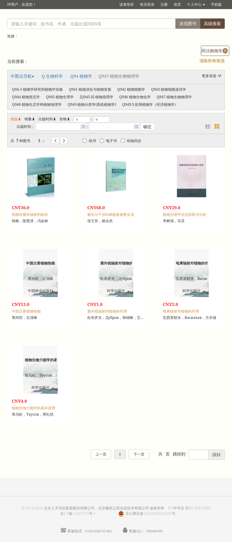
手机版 (216, 4)
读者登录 (126, 4)
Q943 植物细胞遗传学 (168, 89)
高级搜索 (212, 23)
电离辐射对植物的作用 (181, 311)
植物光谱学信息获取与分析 (184, 214)
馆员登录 (147, 4)
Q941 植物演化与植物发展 (90, 89)
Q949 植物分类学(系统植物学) (92, 104)
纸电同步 (131, 140)
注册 (164, 4)
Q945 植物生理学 (60, 96)
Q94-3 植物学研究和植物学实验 (37, 89)
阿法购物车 (214, 51)
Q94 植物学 (81, 76)
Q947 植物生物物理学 (174, 96)
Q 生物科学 (52, 76)
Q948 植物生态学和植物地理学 (37, 104)
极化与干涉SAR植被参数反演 (110, 214)
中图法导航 (21, 76)
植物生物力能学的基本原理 (33, 408)
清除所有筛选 (212, 60)
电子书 (108, 140)
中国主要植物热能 (26, 311)
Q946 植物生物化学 (135, 96)
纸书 (89, 140)
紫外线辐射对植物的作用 (107, 311)
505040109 (154, 531)
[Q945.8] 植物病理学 (96, 96)
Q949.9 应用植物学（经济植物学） (150, 104)
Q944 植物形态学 (26, 96)
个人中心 (194, 4)
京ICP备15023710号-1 (78, 513)
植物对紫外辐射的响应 (30, 214)
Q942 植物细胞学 (131, 89)
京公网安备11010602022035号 (150, 513)
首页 (177, 4)
